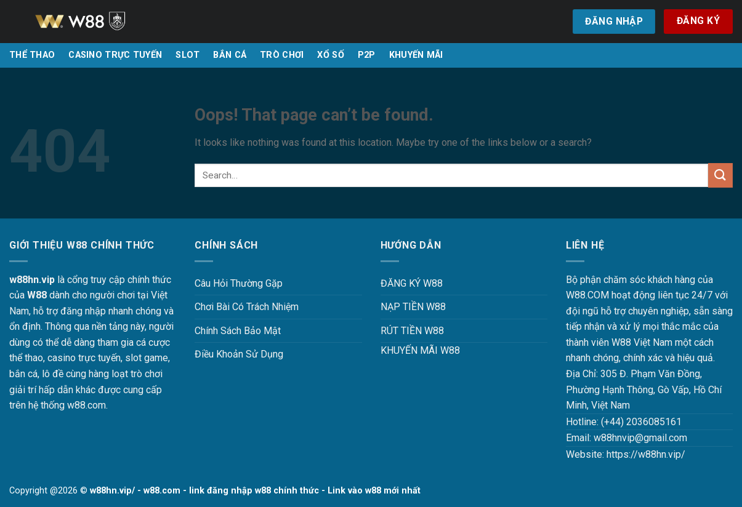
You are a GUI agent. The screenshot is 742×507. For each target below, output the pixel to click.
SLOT (187, 55)
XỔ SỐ (330, 55)
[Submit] (720, 175)
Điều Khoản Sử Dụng (239, 354)
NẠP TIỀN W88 (413, 307)
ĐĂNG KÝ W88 (412, 283)
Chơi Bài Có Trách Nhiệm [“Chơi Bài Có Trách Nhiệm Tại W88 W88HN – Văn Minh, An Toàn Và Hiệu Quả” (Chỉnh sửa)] (247, 307)
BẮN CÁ (229, 55)
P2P (367, 55)
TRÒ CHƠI (282, 55)
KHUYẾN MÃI (416, 55)
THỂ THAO (32, 55)
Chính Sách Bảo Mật (238, 331)
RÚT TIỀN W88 (412, 331)
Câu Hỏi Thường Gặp (239, 283)
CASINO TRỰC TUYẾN (115, 55)
